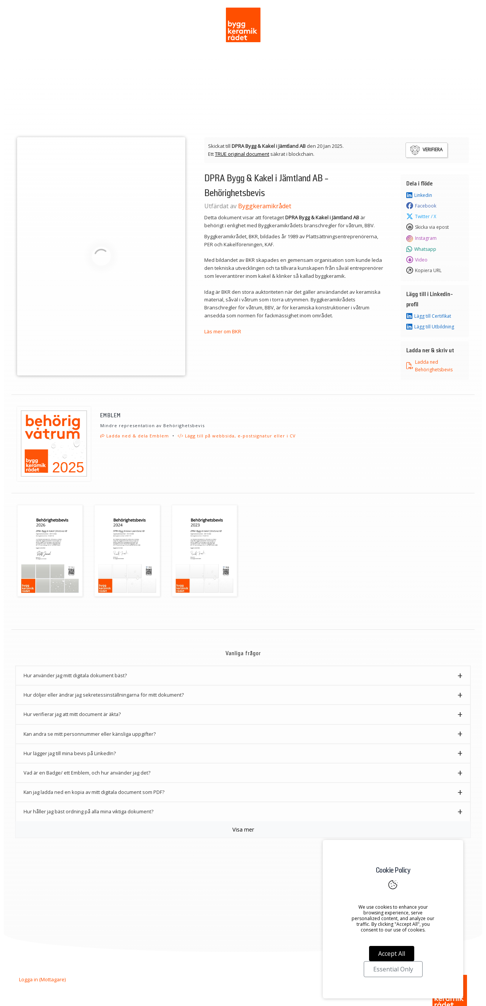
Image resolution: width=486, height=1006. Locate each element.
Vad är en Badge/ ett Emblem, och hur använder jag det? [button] (87, 772)
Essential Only (393, 969)
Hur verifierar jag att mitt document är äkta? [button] (72, 714)
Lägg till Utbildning (430, 326)
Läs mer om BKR (222, 331)
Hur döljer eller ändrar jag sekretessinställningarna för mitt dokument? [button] (104, 694)
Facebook (421, 206)
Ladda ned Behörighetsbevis (429, 365)
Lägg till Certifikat (428, 316)
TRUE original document (242, 154)
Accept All (391, 953)
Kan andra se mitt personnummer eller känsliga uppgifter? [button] (90, 733)
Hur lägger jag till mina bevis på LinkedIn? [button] (70, 753)
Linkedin (419, 195)
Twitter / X (421, 216)
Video (417, 260)
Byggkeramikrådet (264, 206)
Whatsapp (421, 249)
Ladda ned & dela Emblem (134, 436)
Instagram (421, 238)
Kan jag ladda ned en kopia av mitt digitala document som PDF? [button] (94, 792)
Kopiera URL (424, 270)
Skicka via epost (427, 227)
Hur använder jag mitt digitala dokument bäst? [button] (75, 675)
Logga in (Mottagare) (42, 979)
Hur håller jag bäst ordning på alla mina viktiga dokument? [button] (88, 811)
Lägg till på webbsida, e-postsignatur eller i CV (237, 436)
